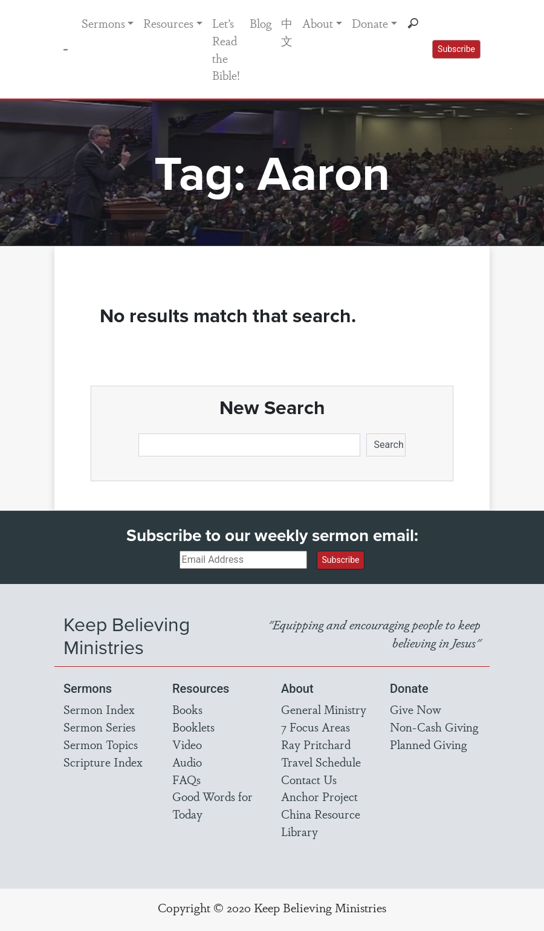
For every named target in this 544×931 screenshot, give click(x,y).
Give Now (415, 709)
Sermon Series (99, 726)
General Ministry (323, 709)
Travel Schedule (321, 761)
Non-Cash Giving (434, 726)
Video (187, 744)
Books (187, 709)
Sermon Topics (100, 744)
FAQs (186, 779)
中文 (287, 32)
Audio (187, 761)
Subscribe (456, 49)
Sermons (103, 23)
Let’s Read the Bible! (226, 49)
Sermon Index (99, 709)
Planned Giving (428, 744)
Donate (370, 23)
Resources (168, 23)
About (317, 23)
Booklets (193, 726)
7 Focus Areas (315, 726)
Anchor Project (319, 796)
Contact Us (309, 779)
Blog (260, 23)
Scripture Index (103, 761)
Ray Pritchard (316, 744)
